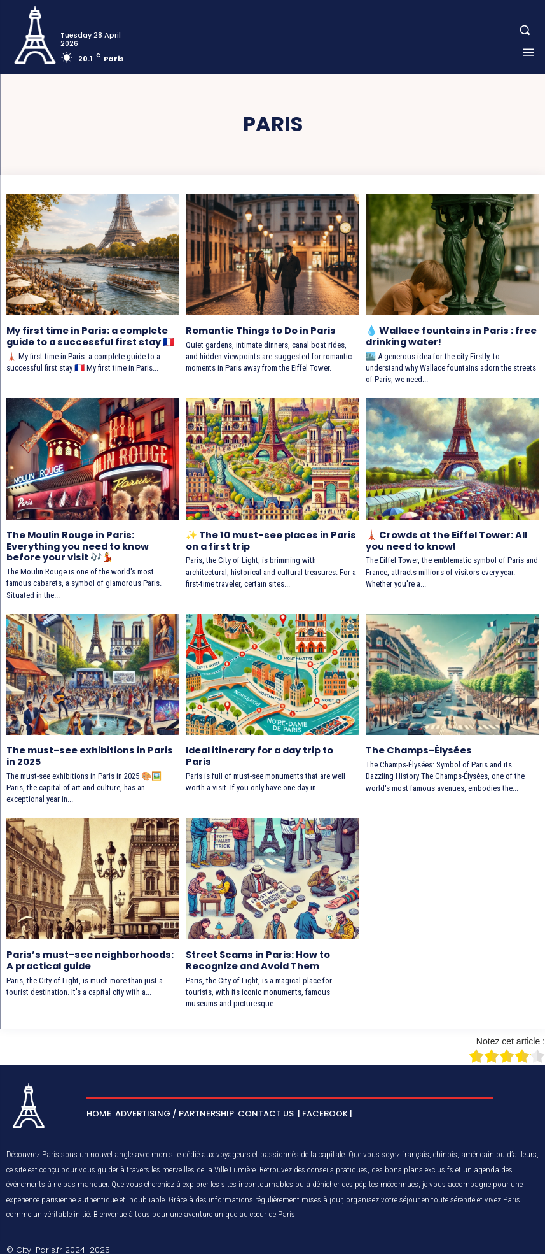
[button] (525, 30)
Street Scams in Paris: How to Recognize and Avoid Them (256, 955)
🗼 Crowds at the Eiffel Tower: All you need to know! (444, 538)
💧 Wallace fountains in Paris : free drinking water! (449, 335)
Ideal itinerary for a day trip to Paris (259, 752)
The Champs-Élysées (417, 746)
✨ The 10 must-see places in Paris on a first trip (268, 538)
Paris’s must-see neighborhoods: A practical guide (91, 955)
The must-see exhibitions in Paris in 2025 (92, 752)
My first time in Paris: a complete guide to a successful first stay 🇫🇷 (87, 335)
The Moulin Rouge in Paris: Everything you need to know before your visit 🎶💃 (77, 544)
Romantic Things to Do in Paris (259, 330)
